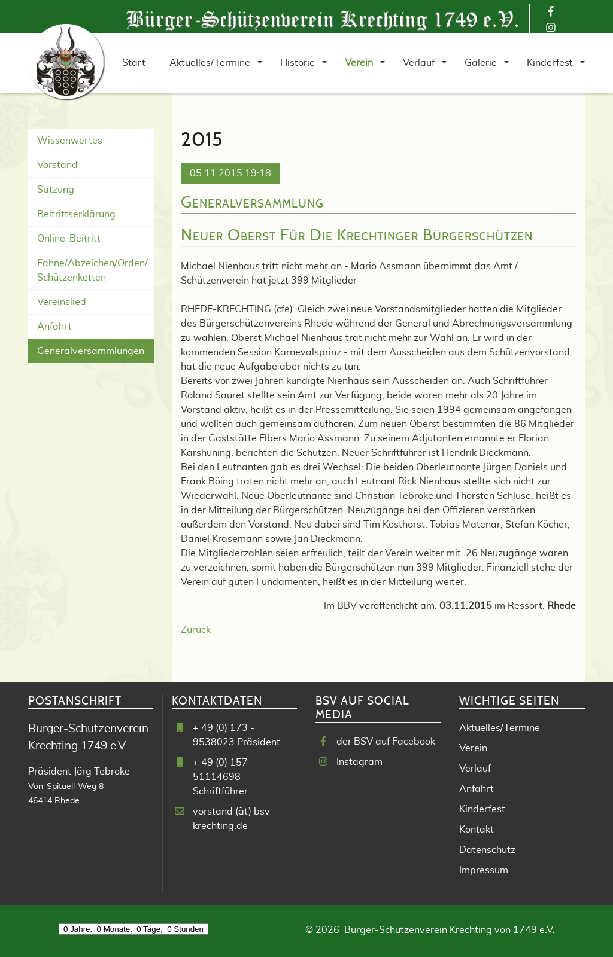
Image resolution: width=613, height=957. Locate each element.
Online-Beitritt (69, 238)
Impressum (483, 870)
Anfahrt (54, 326)
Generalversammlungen (90, 351)
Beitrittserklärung (76, 214)
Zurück (196, 630)
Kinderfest (482, 809)
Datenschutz (487, 850)
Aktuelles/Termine (499, 728)
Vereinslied (61, 302)
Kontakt (476, 829)
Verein (473, 748)
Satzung (55, 189)
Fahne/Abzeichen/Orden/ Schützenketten (92, 270)
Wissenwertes (69, 140)
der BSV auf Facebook (385, 741)
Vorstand (57, 165)
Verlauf (475, 768)
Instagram (359, 762)
